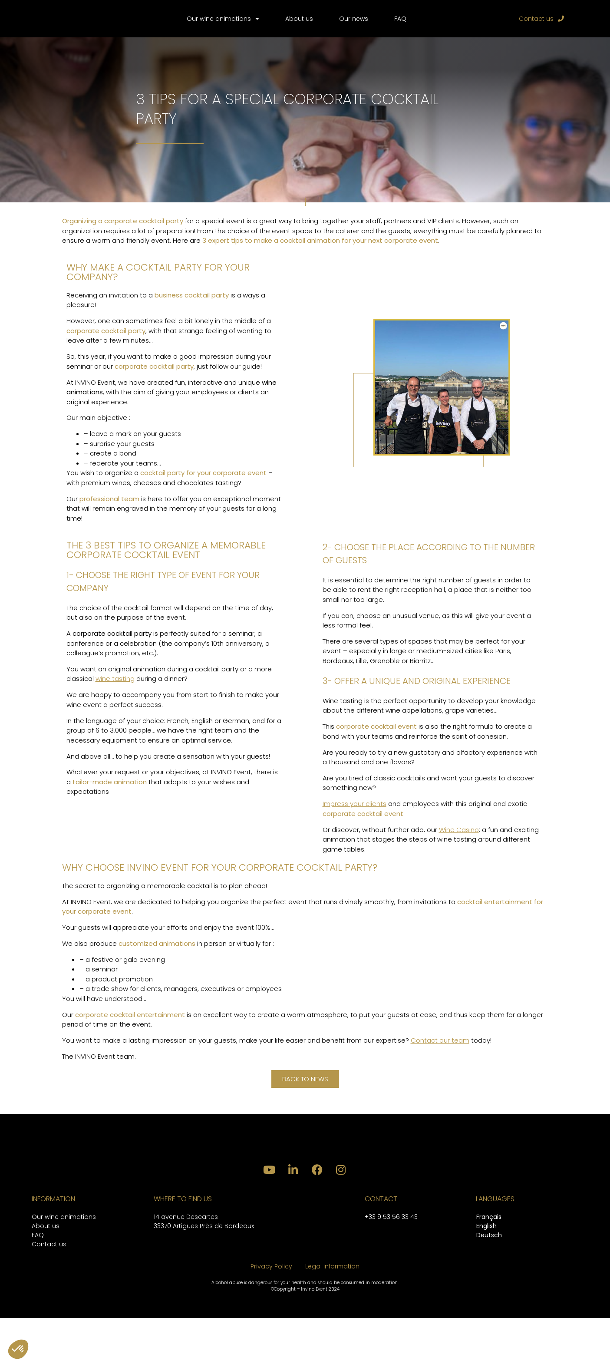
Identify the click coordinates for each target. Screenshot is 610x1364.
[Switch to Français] (489, 1263)
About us (299, 24)
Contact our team (440, 1050)
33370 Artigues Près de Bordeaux (204, 1272)
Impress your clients (354, 814)
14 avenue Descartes (186, 1262)
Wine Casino (459, 839)
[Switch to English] (489, 1272)
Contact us (49, 1290)
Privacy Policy (271, 1312)
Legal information (332, 1312)
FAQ (400, 24)
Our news (353, 24)
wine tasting (115, 689)
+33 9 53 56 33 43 (391, 1262)
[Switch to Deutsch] (489, 1281)
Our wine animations (223, 24)
